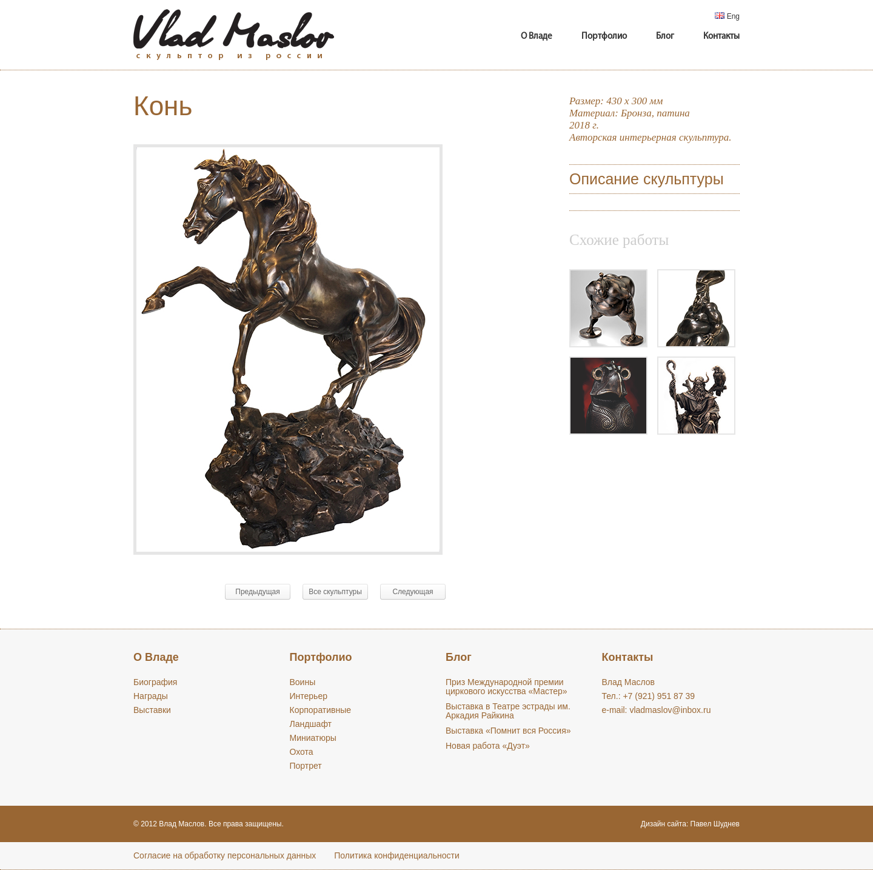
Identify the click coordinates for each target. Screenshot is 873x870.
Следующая (412, 591)
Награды (150, 696)
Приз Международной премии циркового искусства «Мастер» (506, 686)
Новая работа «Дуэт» (488, 746)
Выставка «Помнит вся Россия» (508, 730)
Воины (303, 682)
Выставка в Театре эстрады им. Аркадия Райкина (508, 710)
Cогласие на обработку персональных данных (224, 855)
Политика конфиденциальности (397, 855)
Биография (155, 682)
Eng (727, 16)
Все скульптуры (335, 591)
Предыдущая (257, 591)
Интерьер (309, 696)
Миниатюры (313, 738)
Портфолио (604, 36)
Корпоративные (321, 710)
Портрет (306, 766)
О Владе (536, 36)
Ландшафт (311, 724)
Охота (301, 752)
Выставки (152, 710)
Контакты (721, 36)
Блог (665, 36)
